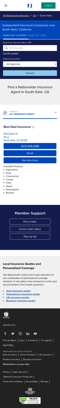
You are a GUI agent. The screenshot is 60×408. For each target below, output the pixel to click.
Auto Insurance (10, 354)
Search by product (11, 59)
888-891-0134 (9, 325)
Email (30, 153)
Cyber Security (19, 372)
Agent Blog (8, 345)
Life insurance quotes (17, 297)
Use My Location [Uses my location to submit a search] (10, 53)
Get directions (30, 160)
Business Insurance (32, 359)
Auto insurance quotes (18, 290)
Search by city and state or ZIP (17, 42)
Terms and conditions (13, 381)
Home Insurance (28, 354)
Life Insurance (45, 354)
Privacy (6, 372)
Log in (48, 5)
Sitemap (44, 381)
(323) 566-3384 (30, 146)
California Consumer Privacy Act (18, 376)
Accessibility (31, 381)
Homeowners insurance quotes (23, 294)
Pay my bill (37, 237)
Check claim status (34, 229)
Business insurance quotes (20, 300)
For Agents (46, 340)
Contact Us (33, 340)
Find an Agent (9, 340)
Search (30, 73)
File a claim (36, 222)
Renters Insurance (11, 359)
